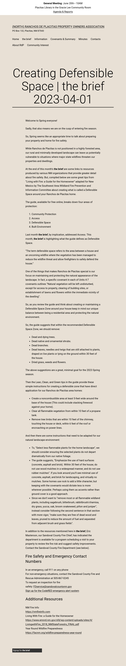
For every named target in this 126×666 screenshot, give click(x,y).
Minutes (83, 39)
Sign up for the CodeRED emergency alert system (52, 590)
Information (40, 39)
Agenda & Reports (63, 11)
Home (15, 39)
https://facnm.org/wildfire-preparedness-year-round (53, 632)
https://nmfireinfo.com (37, 611)
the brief (26, 39)
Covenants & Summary (62, 39)
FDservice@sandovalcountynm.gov (52, 586)
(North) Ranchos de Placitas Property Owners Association (58, 26)
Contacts (96, 39)
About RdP (18, 45)
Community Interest (38, 45)
